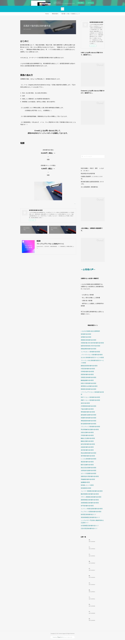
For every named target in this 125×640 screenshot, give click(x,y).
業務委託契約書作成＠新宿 (88, 340)
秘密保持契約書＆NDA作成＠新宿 (90, 345)
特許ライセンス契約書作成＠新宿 (90, 397)
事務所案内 (55, 13)
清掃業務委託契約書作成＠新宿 (90, 502)
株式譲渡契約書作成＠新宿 (88, 423)
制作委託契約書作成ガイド (88, 514)
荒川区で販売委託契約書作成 (95, 539)
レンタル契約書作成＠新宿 (88, 458)
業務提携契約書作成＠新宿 (88, 348)
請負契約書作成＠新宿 (87, 447)
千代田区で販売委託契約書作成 (95, 597)
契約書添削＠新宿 (86, 488)
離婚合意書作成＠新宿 (87, 441)
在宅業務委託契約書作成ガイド (90, 525)
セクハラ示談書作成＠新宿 (88, 473)
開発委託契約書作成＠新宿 (88, 389)
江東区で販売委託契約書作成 (95, 547)
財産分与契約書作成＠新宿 (88, 383)
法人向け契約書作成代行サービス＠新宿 (92, 357)
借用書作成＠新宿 (86, 337)
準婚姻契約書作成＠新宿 (88, 479)
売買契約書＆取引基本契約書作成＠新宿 (92, 343)
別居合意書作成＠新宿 (87, 432)
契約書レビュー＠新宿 (87, 485)
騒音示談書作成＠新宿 (87, 464)
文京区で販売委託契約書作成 (95, 568)
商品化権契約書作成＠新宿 (88, 453)
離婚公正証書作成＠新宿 (88, 438)
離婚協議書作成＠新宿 (87, 380)
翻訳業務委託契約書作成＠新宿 (90, 494)
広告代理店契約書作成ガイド (89, 528)
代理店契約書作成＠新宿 (88, 368)
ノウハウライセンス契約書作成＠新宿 (92, 354)
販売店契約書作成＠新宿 (88, 444)
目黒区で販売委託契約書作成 (95, 604)
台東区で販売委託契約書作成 (95, 582)
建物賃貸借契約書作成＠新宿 (89, 365)
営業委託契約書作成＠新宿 (88, 377)
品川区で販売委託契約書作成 (95, 618)
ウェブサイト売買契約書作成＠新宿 (91, 511)
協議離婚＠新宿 (85, 482)
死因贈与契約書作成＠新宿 (88, 417)
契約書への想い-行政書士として (70, 13)
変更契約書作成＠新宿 (87, 374)
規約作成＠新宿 (85, 403)
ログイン (90, 2)
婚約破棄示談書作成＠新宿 (88, 415)
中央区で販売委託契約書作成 (95, 611)
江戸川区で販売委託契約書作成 (95, 554)
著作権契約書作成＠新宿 (88, 456)
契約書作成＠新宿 (86, 334)
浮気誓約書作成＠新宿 (87, 435)
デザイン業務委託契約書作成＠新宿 (91, 497)
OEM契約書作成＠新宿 (87, 371)
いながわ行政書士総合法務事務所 (90, 331)
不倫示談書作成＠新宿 (87, 409)
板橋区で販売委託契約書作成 (95, 575)
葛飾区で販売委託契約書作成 (95, 561)
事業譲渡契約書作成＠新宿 (88, 420)
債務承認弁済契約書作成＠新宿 (90, 476)
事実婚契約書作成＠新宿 (88, 412)
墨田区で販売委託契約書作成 (95, 590)
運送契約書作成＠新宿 (87, 461)
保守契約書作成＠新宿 (87, 505)
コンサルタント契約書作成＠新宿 (90, 351)
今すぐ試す (80, 2)
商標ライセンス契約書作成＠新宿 (90, 400)
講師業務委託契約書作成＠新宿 (90, 499)
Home (47, 13)
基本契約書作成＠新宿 (87, 450)
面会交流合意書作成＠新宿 (88, 467)
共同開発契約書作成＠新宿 (88, 406)
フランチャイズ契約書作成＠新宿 (90, 426)
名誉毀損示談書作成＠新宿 (88, 470)
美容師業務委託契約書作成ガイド (90, 517)
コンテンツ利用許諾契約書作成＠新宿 (92, 508)
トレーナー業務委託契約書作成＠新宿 (92, 491)
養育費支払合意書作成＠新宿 (89, 386)
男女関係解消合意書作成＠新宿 (90, 429)
